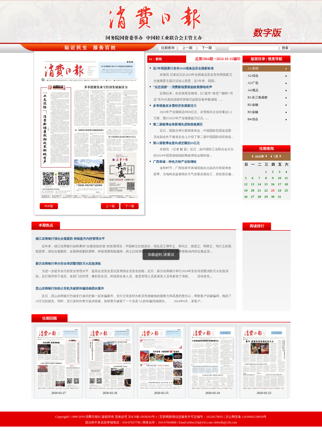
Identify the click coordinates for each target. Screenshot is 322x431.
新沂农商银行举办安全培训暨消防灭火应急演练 (68, 263)
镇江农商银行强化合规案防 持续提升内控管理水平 (70, 239)
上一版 (110, 206)
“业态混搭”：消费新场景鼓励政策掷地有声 (182, 87)
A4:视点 (253, 90)
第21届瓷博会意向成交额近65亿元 (176, 143)
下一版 (129, 206)
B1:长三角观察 (258, 97)
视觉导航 (275, 59)
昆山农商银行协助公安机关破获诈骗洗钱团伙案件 (70, 288)
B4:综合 (253, 119)
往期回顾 (49, 318)
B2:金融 (253, 105)
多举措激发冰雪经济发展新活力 (175, 106)
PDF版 (48, 206)
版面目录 (258, 59)
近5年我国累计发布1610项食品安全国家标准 (183, 68)
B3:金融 (253, 112)
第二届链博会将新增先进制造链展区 (178, 124)
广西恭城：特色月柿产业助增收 (175, 162)
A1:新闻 (253, 68)
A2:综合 (253, 75)
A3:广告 (253, 83)
